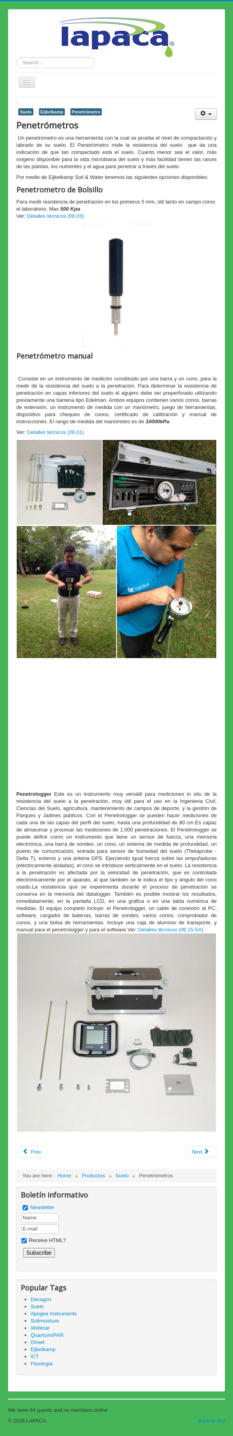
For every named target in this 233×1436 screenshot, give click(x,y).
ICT (35, 1356)
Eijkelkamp (52, 111)
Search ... (16, 57)
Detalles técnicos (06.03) (55, 216)
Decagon (41, 1299)
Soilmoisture (45, 1321)
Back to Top (211, 1421)
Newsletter (42, 1207)
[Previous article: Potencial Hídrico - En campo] (31, 1152)
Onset (38, 1342)
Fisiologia (41, 1364)
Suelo (26, 111)
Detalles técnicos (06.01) (55, 432)
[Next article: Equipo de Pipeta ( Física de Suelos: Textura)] (201, 1152)
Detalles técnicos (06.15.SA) (170, 930)
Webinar (40, 1328)
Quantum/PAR (47, 1335)
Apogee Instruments (54, 1314)
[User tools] (206, 114)
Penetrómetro (86, 111)
